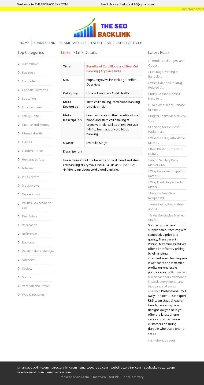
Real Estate (29, 216)
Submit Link (44, 42)
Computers (30, 81)
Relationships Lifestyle (38, 251)
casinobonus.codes (162, 340)
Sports (26, 277)
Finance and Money (35, 124)
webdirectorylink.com (126, 367)
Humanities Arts (33, 159)
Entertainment (32, 107)
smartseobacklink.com (33, 367)
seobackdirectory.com (159, 367)
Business (28, 72)
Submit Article (72, 42)
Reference (29, 234)
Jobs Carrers (30, 177)
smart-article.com (59, 372)
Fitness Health (32, 133)
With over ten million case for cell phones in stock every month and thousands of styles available (167, 281)
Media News (30, 185)
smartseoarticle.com (94, 367)
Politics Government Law (36, 205)
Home (24, 42)
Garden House (32, 151)
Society (27, 268)
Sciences (28, 260)
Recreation (29, 225)
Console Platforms (35, 90)
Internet (28, 168)
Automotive (30, 64)
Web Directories (33, 294)
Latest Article (129, 42)
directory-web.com (30, 372)
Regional (28, 242)
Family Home (31, 116)
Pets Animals (31, 194)
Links (65, 52)
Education (29, 98)
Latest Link (101, 42)
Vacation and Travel (36, 286)
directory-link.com (64, 367)
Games (27, 142)
